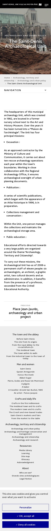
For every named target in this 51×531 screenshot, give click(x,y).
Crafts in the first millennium (25, 403)
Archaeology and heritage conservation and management (25, 432)
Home (7, 77)
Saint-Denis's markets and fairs (26, 415)
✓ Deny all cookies (25, 524)
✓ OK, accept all (25, 515)
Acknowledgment (25, 462)
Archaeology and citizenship (25, 436)
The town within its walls (25, 353)
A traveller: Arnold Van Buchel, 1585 (25, 389)
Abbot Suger (25, 377)
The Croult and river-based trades (25, 412)
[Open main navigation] (46, 4)
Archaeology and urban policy (25, 428)
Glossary (25, 459)
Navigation (12, 90)
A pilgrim (25, 383)
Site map (25, 456)
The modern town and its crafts (25, 409)
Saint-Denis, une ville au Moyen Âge (20, 4)
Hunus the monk (26, 374)
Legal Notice (25, 478)
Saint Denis (25, 368)
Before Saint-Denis (25, 338)
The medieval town (25, 350)
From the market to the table (25, 418)
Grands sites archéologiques (25, 475)
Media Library (25, 450)
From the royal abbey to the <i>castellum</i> (25, 345)
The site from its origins (25, 341)
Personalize (25, 507)
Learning (25, 453)
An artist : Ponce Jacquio (25, 392)
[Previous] (25, 311)
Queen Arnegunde (26, 371)
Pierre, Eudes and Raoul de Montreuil (26, 380)
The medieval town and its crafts (25, 406)
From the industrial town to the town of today (25, 357)
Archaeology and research (25, 439)
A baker (25, 386)
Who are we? (25, 472)
